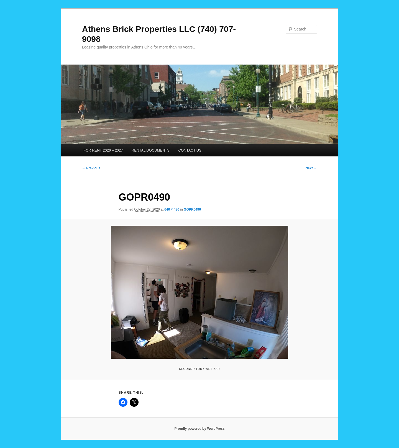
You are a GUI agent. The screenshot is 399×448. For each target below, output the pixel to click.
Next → (311, 168)
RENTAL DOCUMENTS (151, 150)
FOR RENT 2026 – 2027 (103, 150)
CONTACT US (189, 150)
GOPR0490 (192, 209)
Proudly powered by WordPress (199, 429)
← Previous (91, 168)
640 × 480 (171, 209)
